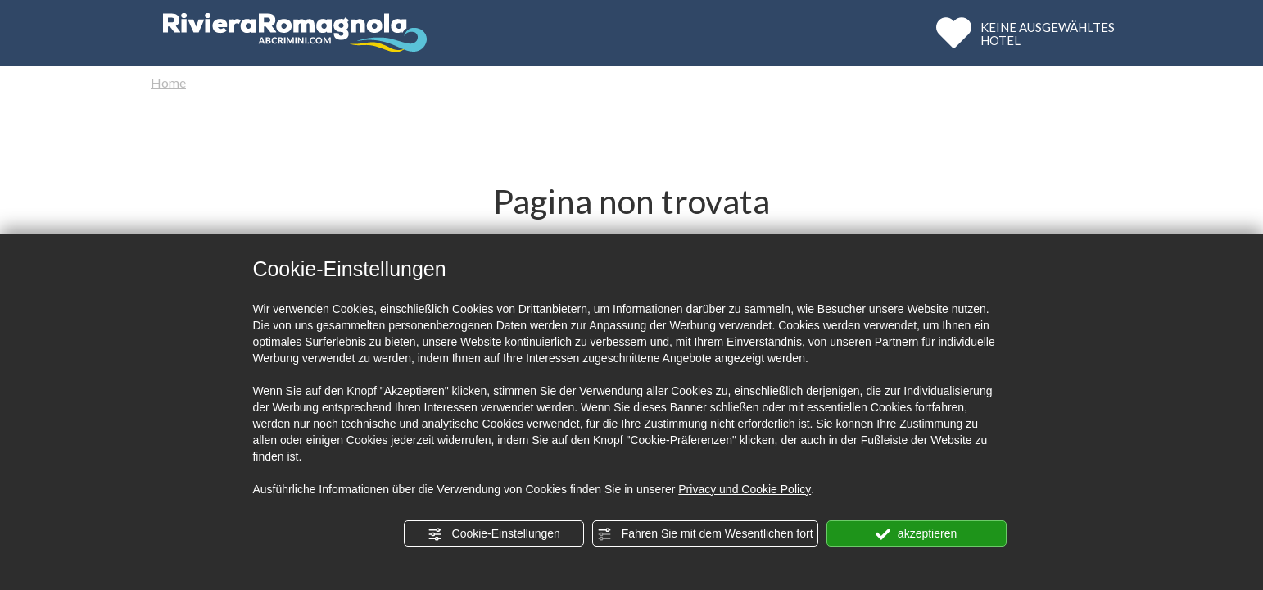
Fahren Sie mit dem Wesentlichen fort (705, 534)
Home (168, 82)
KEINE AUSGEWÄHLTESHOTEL (1047, 33)
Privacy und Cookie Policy (744, 489)
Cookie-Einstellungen (494, 534)
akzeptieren (916, 534)
